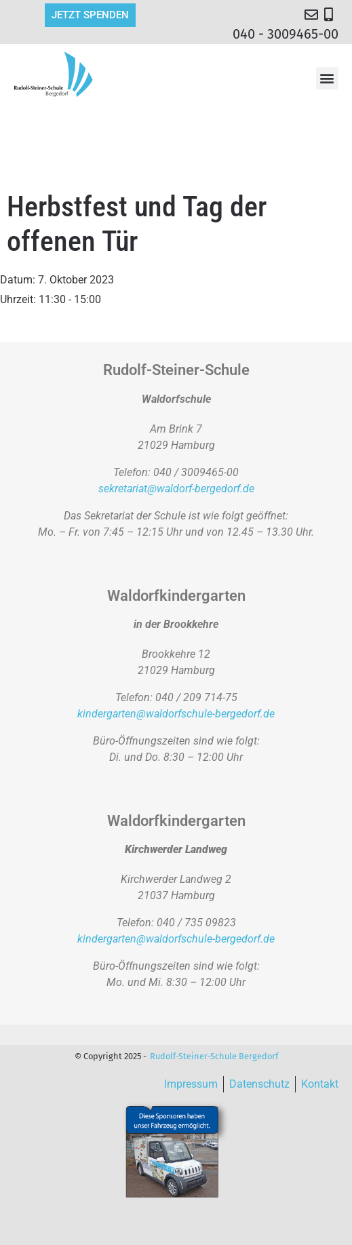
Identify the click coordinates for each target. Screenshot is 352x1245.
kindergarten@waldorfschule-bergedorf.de (176, 713)
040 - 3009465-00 (285, 34)
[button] (327, 78)
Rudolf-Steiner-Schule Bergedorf (214, 1056)
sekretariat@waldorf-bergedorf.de (176, 488)
